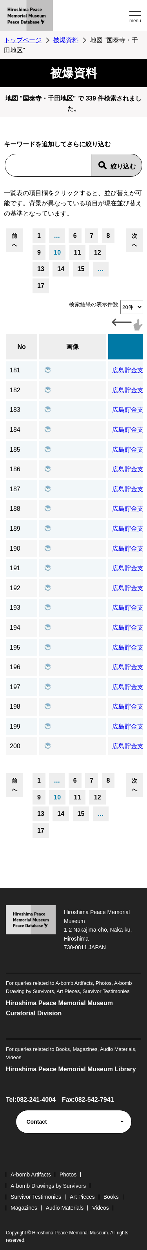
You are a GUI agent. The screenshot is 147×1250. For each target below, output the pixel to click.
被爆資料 (65, 40)
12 (97, 252)
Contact (37, 1122)
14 (60, 269)
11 (77, 252)
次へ (134, 240)
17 (40, 285)
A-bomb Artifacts (31, 1174)
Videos (100, 1208)
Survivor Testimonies (36, 1197)
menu (135, 20)
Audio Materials (65, 1208)
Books (111, 1197)
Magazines (24, 1208)
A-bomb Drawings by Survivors (48, 1186)
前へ (14, 240)
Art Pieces (82, 1197)
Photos (68, 1174)
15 (81, 269)
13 (40, 269)
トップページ (23, 40)
